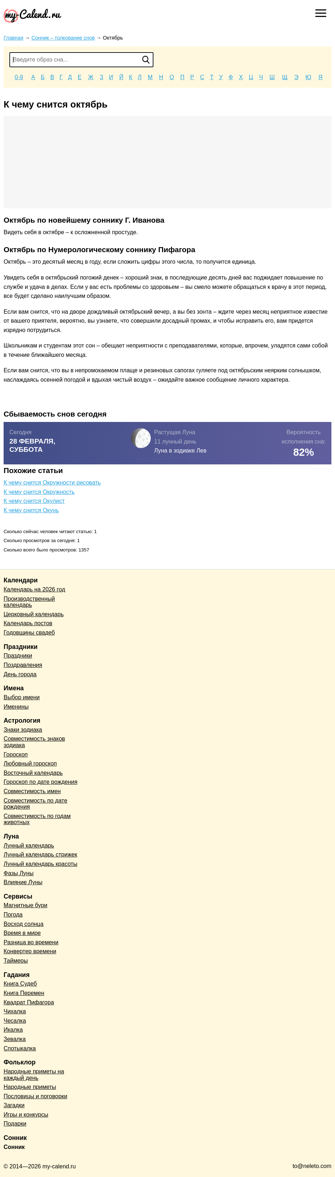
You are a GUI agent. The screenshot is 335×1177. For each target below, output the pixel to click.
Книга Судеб (20, 984)
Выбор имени (22, 697)
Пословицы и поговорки (35, 1096)
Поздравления (23, 665)
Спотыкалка (20, 1048)
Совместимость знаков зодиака (34, 742)
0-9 (19, 77)
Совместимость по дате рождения (35, 803)
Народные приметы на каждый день (34, 1074)
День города (20, 674)
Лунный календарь (29, 845)
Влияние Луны (23, 882)
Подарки (15, 1124)
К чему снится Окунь (31, 510)
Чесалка (15, 1021)
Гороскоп (16, 754)
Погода (13, 915)
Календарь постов (28, 623)
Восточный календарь (33, 773)
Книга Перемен (24, 993)
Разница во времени (31, 942)
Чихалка (15, 1011)
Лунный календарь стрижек (40, 854)
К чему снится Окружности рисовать (52, 483)
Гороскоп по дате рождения (40, 782)
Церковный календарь (34, 614)
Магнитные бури (26, 905)
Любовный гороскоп (30, 763)
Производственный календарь (29, 602)
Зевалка (15, 1039)
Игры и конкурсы (26, 1115)
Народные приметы (30, 1087)
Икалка (13, 1030)
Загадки (14, 1105)
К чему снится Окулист (34, 501)
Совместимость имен (32, 791)
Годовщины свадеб (29, 633)
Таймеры (16, 961)
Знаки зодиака (23, 730)
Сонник (14, 1147)
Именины (16, 707)
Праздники (18, 656)
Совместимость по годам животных (37, 819)
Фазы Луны (19, 873)
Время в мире (22, 933)
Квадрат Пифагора (29, 1002)
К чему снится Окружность (39, 492)
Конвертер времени (30, 951)
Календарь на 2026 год (34, 589)
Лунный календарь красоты (40, 864)
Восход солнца (24, 924)
